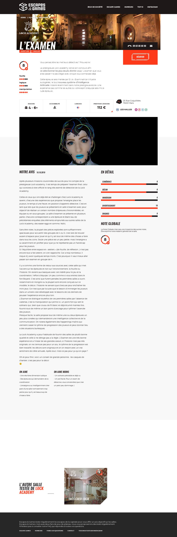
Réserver (140, 56)
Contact (70, 531)
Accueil (23, 17)
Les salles (32, 17)
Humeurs (128, 7)
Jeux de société (95, 7)
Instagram (152, 7)
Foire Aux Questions (55, 531)
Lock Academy (43, 17)
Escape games (113, 7)
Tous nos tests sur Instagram (90, 531)
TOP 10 (140, 7)
